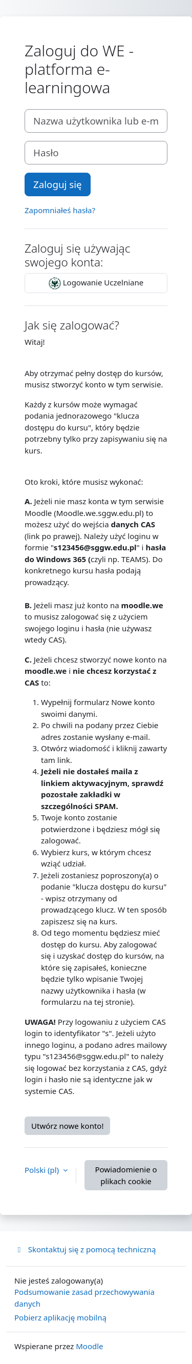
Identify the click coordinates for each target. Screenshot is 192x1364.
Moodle (89, 1346)
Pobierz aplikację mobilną (60, 1317)
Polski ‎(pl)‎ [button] (43, 1170)
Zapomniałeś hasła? (60, 210)
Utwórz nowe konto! (67, 1126)
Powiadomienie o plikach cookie (126, 1175)
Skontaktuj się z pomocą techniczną (85, 1249)
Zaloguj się (57, 184)
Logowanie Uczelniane (96, 283)
